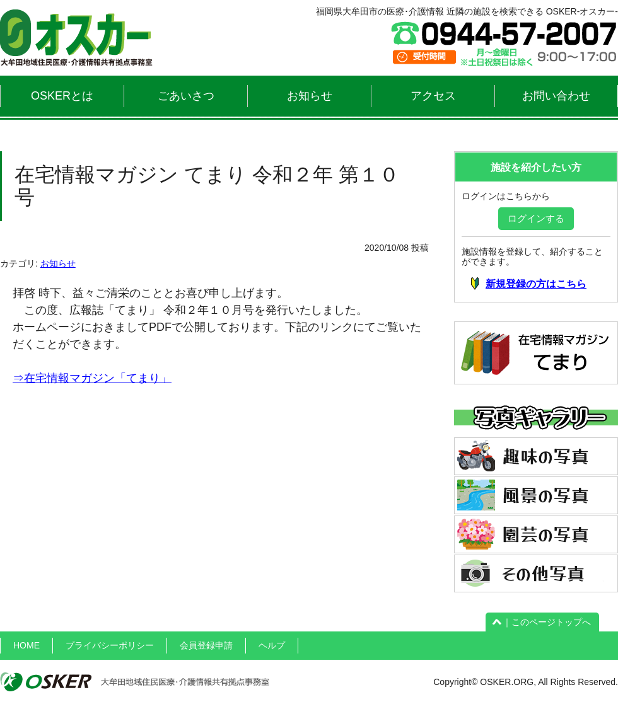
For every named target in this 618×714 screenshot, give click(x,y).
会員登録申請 (206, 645)
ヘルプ (272, 645)
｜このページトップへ (542, 622)
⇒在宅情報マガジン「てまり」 (92, 378)
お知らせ (309, 95)
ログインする (536, 218)
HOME (26, 645)
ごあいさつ (186, 95)
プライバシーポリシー (110, 645)
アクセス (433, 95)
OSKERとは (62, 95)
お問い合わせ (556, 95)
